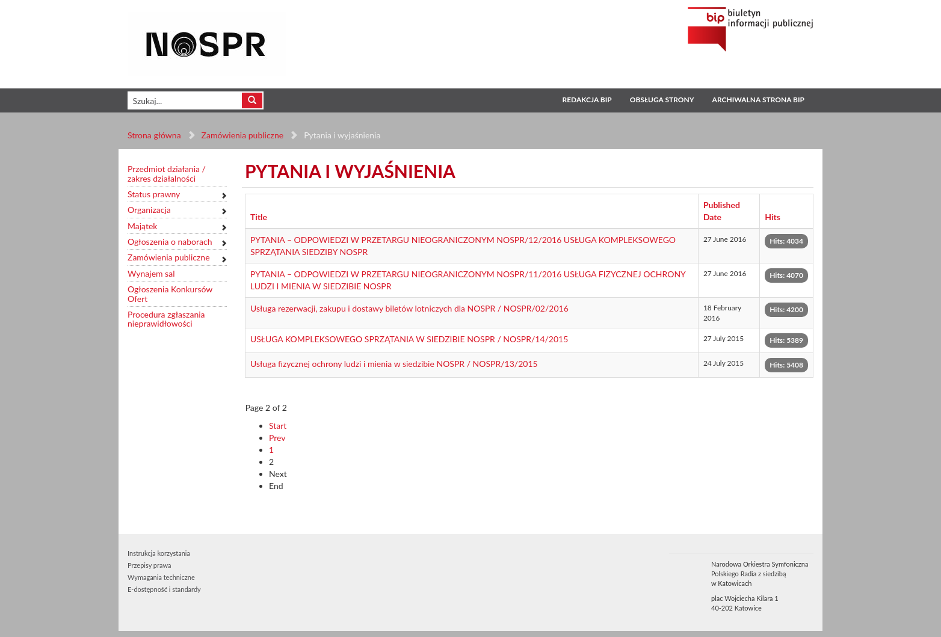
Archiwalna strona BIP (758, 99)
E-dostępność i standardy (164, 589)
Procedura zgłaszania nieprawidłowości (166, 319)
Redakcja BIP (586, 99)
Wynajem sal (151, 273)
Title (258, 217)
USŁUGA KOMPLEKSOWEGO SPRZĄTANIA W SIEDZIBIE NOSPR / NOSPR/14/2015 (409, 339)
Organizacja (149, 209)
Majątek (142, 225)
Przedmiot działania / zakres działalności (167, 173)
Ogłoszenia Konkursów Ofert (170, 294)
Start (277, 425)
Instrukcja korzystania (159, 553)
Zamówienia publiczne (243, 135)
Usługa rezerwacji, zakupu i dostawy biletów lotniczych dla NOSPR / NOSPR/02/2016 (409, 308)
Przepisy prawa (149, 565)
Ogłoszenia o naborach (170, 241)
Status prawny (154, 193)
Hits (772, 217)
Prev (277, 437)
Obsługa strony (662, 99)
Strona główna (154, 135)
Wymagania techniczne (161, 577)
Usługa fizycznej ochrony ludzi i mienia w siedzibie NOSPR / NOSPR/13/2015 (394, 364)
